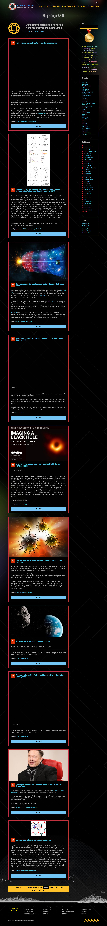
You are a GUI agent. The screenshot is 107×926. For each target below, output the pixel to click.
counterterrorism (86, 133)
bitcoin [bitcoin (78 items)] (91, 52)
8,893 (61, 887)
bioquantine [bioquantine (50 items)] (93, 48)
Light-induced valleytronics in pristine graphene (33, 840)
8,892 (56, 887)
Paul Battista (87, 159)
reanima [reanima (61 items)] (87, 66)
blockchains (85, 122)
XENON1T (14, 312)
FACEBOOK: (26, 907)
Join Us (73, 6)
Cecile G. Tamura (88, 179)
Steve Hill (86, 195)
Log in (29, 31)
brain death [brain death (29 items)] (83, 54)
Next (40, 890)
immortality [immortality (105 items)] (87, 60)
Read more (38, 126)
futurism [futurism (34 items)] (96, 56)
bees (83, 109)
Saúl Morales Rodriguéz (19, 871)
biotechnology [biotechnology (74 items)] (85, 52)
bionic (83, 115)
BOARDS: (83, 909)
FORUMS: (64, 914)
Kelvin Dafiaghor (18, 808)
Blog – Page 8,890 (53, 16)
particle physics (29, 322)
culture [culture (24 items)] (94, 54)
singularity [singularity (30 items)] (95, 68)
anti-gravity (85, 100)
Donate (69, 6)
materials (27, 871)
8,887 (30, 887)
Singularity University (87, 92)
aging (83, 97)
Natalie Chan (87, 193)
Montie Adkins (88, 205)
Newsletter (79, 6)
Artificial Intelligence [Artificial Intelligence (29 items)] (87, 48)
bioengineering (28, 229)
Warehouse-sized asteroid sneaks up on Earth (33, 641)
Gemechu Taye (88, 161)
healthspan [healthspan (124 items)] (91, 58)
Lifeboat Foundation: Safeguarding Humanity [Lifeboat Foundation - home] (21, 6)
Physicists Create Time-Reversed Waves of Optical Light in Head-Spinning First (40, 339)
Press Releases (95, 6)
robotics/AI (29, 808)
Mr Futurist (85, 227)
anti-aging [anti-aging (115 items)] (94, 46)
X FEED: (25, 909)
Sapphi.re (32, 921)
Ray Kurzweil (85, 89)
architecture (85, 101)
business (84, 123)
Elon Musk (25, 808)
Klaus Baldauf (88, 177)
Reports (59, 6)
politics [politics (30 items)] (84, 66)
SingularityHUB (86, 233)
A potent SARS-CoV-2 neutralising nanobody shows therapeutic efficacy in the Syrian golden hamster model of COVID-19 (39, 190)
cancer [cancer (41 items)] (87, 54)
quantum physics (32, 871)
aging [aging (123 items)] (83, 46)
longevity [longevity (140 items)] (89, 64)
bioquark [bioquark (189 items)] (87, 50)
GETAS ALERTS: (84, 907)
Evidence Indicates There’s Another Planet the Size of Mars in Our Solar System (40, 676)
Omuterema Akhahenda (19, 229)
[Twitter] (88, 920)
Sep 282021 (13, 840)
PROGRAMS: (83, 912)
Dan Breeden (87, 155)
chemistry (84, 125)
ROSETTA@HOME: (27, 914)
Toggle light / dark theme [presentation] (97, 2)
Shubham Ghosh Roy (90, 151)
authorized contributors (38, 31)
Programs (53, 6)
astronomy (85, 104)
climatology (85, 126)
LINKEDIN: (64, 907)
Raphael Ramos (88, 189)
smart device (42, 113)
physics (22, 413)
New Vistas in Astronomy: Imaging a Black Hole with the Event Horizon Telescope (39, 465)
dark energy (42, 295)
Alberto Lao (87, 185)
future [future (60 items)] (92, 56)
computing (23, 121)
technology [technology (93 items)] (93, 70)
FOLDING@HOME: (65, 912)
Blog (44, 6)
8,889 (40, 887)
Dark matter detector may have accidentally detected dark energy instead (40, 285)
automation (85, 108)
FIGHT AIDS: (26, 912)
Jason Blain (87, 203)
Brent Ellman (87, 197)
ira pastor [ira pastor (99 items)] (85, 62)
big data (84, 111)
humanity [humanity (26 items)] (96, 58)
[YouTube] (94, 920)
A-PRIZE (64, 6)
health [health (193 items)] (85, 58)
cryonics (84, 134)
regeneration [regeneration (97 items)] (85, 68)
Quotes (84, 6)
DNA (83, 87)
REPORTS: (45, 912)
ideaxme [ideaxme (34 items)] (82, 60)
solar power (27, 121)
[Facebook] (85, 920)
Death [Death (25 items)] (96, 54)
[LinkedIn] (91, 920)
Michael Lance (88, 201)
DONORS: (64, 909)
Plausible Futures (86, 231)
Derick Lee (87, 183)
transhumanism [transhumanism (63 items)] (86, 72)
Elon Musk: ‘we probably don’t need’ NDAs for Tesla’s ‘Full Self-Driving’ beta (39, 785)
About (40, 6)
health (39, 229)
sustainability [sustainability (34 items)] (87, 69)
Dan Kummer (87, 171)
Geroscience (85, 223)
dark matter (51, 301)
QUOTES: (83, 914)
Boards (48, 6)
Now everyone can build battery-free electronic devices (36, 43)
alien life (84, 98)
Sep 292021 (13, 43)
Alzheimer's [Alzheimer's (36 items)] (89, 46)
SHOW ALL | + (84, 212)
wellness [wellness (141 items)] (93, 72)
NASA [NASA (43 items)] (93, 64)
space (26, 659)
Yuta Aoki (87, 181)
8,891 (51, 887)
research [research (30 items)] (90, 68)
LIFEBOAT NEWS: (46, 907)
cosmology (23, 322)
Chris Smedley (88, 210)
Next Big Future (86, 229)
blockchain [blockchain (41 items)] (95, 52)
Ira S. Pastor (87, 208)
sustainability (33, 121)
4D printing (85, 84)
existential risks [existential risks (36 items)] (84, 56)
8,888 (35, 887)
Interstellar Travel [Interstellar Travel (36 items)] (94, 60)
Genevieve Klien (88, 146)
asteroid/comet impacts (88, 103)
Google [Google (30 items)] (82, 58)
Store (89, 6)
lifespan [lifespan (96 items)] (83, 64)
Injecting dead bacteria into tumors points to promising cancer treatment (39, 561)
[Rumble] (97, 920)
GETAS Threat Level (14, 910)
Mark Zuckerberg (86, 95)
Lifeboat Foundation (18, 921)
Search (96, 27)
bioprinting (85, 117)
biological (84, 114)
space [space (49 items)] (83, 69)
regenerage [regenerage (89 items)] (93, 66)
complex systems (86, 128)
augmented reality (87, 106)
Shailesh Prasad (88, 157)
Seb (85, 199)
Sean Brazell (87, 191)
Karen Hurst (87, 166)
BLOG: (44, 909)
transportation (35, 808)
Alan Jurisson (17, 504)
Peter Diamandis (86, 86)
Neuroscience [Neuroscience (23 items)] (96, 64)
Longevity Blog (86, 225)
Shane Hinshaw (88, 187)
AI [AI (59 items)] (85, 46)
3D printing (85, 83)
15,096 (33, 890)
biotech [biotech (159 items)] (92, 50)
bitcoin (84, 120)
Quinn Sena (17, 121)
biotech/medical (35, 229)
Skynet (84, 93)
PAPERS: (45, 914)
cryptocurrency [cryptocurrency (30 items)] (91, 54)
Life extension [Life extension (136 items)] (92, 62)
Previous (18, 887)
